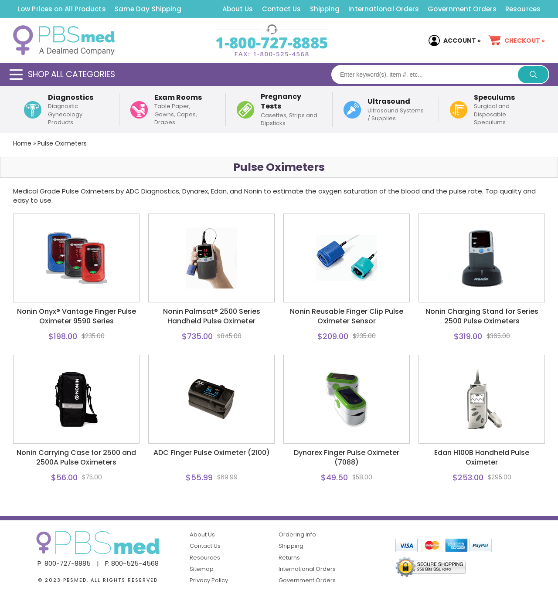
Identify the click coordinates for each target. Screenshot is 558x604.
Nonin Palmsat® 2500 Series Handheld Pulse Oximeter (211, 316)
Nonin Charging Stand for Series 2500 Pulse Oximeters (481, 316)
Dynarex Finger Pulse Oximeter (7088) (346, 457)
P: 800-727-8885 (64, 563)
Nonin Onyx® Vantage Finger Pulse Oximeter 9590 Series (76, 316)
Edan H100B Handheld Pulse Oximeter (481, 457)
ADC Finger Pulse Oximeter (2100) (211, 453)
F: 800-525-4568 (132, 563)
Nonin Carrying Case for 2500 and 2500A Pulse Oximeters (76, 457)
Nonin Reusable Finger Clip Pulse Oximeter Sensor (346, 316)
